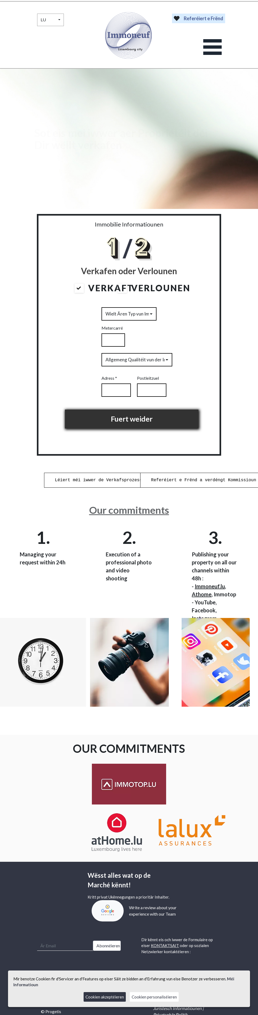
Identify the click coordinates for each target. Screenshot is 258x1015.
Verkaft (104, 288)
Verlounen (154, 288)
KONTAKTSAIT (165, 945)
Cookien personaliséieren (154, 996)
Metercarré (112, 327)
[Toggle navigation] (212, 47)
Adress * (109, 378)
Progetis (53, 1011)
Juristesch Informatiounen (177, 1008)
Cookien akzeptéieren (104, 996)
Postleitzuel (148, 378)
